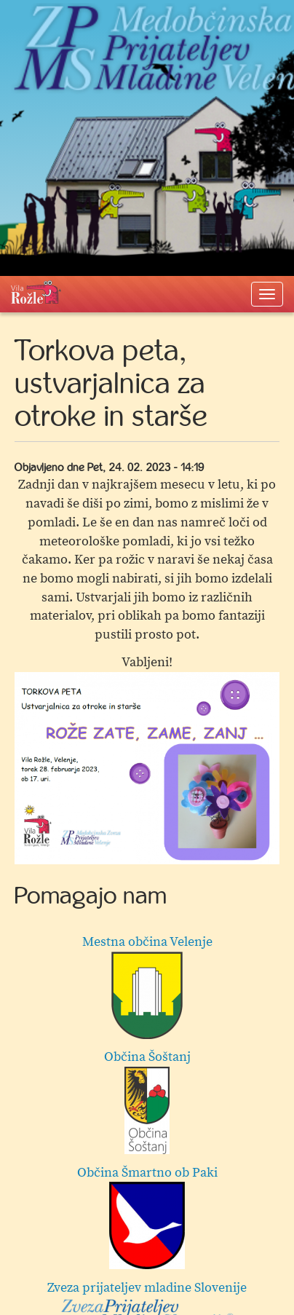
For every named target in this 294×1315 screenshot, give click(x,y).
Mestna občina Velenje (147, 986)
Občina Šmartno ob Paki (147, 1217)
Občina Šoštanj (147, 1101)
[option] (147, 768)
